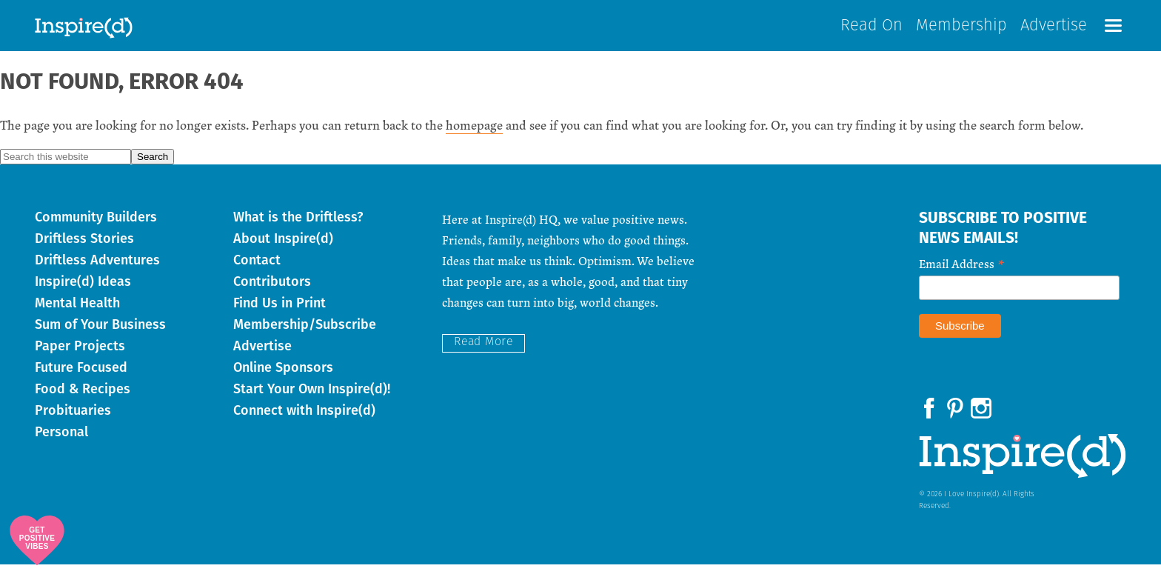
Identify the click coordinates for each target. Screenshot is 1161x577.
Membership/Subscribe (304, 337)
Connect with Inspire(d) (304, 423)
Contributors (272, 294)
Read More (483, 355)
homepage (474, 137)
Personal (61, 444)
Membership (961, 32)
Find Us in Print (279, 315)
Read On (871, 32)
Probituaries (73, 423)
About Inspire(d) (283, 251)
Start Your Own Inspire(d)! (311, 401)
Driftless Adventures (97, 272)
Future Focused (81, 380)
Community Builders (96, 229)
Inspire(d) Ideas (83, 294)
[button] (1113, 31)
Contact (257, 272)
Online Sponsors (283, 380)
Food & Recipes (82, 401)
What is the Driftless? (298, 229)
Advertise (1053, 32)
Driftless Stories (84, 251)
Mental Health (77, 315)
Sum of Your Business (100, 337)
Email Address (962, 275)
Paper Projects (80, 358)
